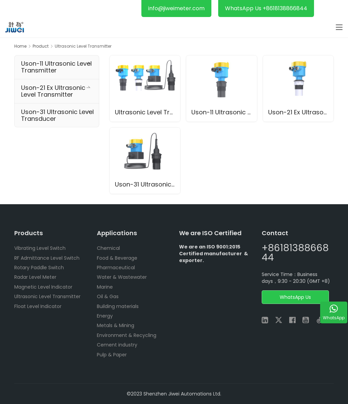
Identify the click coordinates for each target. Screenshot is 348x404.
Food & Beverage (117, 258)
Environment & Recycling (126, 335)
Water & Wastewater (122, 277)
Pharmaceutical (116, 267)
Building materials (118, 306)
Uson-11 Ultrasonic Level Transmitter (224, 112)
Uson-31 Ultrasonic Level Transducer (147, 184)
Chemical (108, 248)
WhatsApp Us (295, 297)
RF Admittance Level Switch (47, 258)
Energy (105, 315)
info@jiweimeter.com (176, 8)
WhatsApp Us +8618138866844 (266, 8)
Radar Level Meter (35, 277)
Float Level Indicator (38, 306)
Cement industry (117, 345)
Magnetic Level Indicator (43, 287)
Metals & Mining (115, 325)
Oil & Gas (108, 296)
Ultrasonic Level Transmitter (147, 112)
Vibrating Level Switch (40, 248)
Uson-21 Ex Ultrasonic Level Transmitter (300, 112)
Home (20, 46)
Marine (105, 287)
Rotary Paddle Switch (39, 267)
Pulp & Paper (112, 354)
